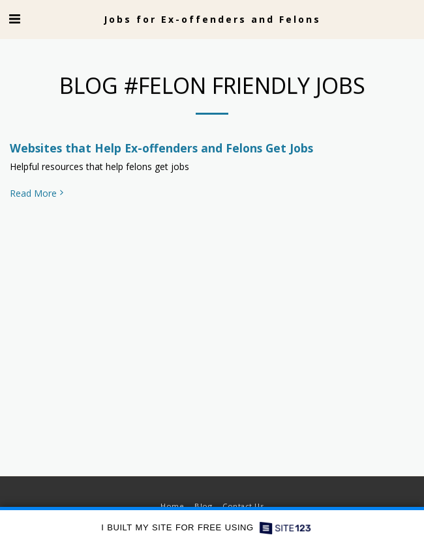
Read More (38, 193)
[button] (14, 18)
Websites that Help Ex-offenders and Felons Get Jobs (161, 148)
